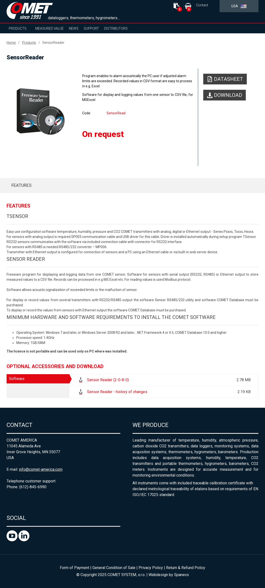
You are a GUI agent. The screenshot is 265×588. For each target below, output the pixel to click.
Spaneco (181, 574)
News (74, 28)
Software (17, 378)
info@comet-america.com (40, 469)
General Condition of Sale (113, 567)
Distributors (116, 28)
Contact (202, 5)
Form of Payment (74, 567)
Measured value (49, 28)
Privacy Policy (151, 567)
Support (91, 28)
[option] (41, 111)
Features (21, 185)
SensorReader (53, 43)
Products (17, 28)
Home (11, 43)
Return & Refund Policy (185, 567)
